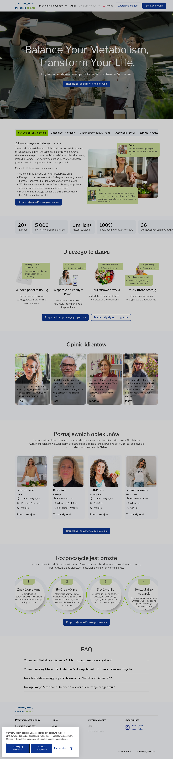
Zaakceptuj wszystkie (18, 748)
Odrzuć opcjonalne (42, 748)
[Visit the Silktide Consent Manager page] (72, 748)
